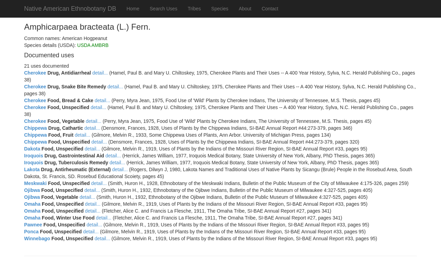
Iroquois (33, 155)
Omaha (32, 204)
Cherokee (35, 73)
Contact (269, 8)
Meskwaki (35, 183)
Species (219, 8)
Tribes (194, 8)
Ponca (31, 231)
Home (132, 8)
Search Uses (163, 8)
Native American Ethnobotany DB (70, 8)
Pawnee (33, 224)
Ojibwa (32, 190)
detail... (100, 73)
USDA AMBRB (93, 45)
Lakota (32, 169)
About (245, 8)
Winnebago (37, 238)
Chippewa (35, 128)
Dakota (32, 149)
